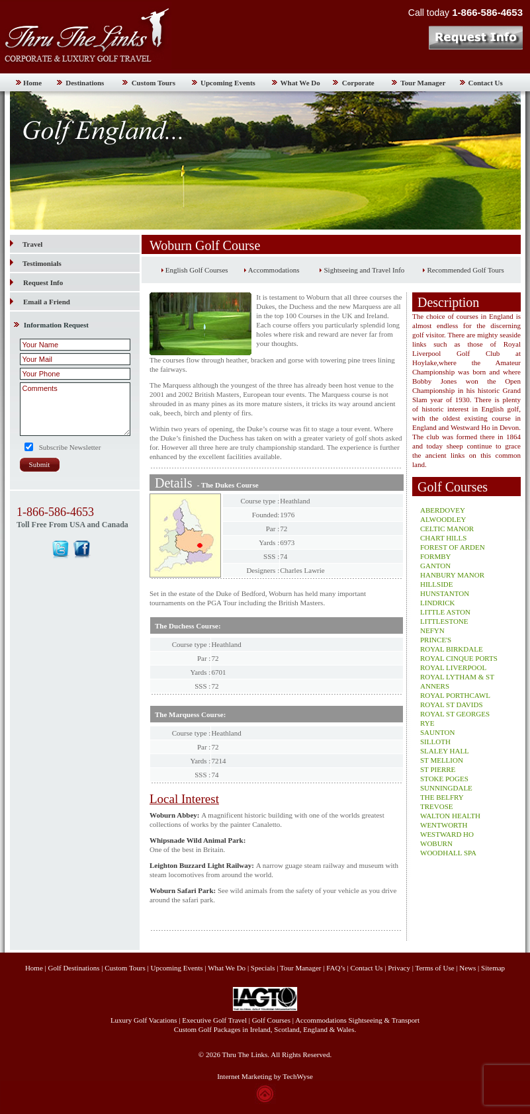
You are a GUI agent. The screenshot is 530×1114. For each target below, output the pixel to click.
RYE (427, 723)
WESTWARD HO (447, 834)
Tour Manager (422, 83)
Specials (263, 968)
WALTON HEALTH (450, 816)
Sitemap (493, 968)
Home (32, 83)
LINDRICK (437, 603)
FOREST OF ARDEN (452, 547)
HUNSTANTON (444, 593)
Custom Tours (153, 83)
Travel (26, 244)
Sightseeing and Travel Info (364, 270)
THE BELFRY (442, 797)
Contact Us (485, 83)
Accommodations (274, 270)
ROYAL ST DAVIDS (451, 704)
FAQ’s (335, 968)
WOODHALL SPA (448, 853)
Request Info (43, 282)
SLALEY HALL (444, 751)
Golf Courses (271, 1020)
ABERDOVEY (442, 510)
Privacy (400, 968)
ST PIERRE (437, 769)
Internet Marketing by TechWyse (265, 1076)
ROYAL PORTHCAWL (455, 695)
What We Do (300, 83)
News (467, 968)
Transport (406, 1020)
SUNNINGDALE (446, 788)
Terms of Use (434, 968)
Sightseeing (365, 1020)
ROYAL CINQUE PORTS (459, 658)
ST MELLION (441, 760)
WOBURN (436, 843)
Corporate (358, 83)
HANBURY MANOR (452, 575)
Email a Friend (46, 302)
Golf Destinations (74, 968)
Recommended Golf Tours (465, 270)
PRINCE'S (435, 640)
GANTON (435, 566)
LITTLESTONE (444, 621)
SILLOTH (435, 742)
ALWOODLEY (443, 519)
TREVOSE (436, 806)
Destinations (85, 83)
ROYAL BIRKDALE (451, 649)
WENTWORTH (443, 825)
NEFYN (432, 630)
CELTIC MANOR (447, 529)
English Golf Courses (196, 270)
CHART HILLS (443, 538)
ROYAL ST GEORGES (455, 714)
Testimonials (36, 263)
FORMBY (435, 556)
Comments (75, 409)
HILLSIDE (436, 584)
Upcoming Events (227, 83)
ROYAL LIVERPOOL (453, 667)
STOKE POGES (444, 779)
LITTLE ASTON (445, 612)
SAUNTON (437, 732)
